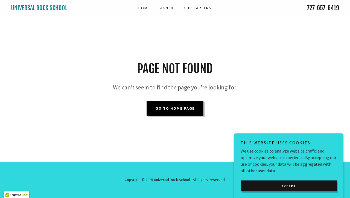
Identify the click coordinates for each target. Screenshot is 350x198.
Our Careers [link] (198, 7)
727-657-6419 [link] (323, 7)
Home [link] (144, 7)
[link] (52, 8)
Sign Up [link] (167, 7)
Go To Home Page (175, 108)
